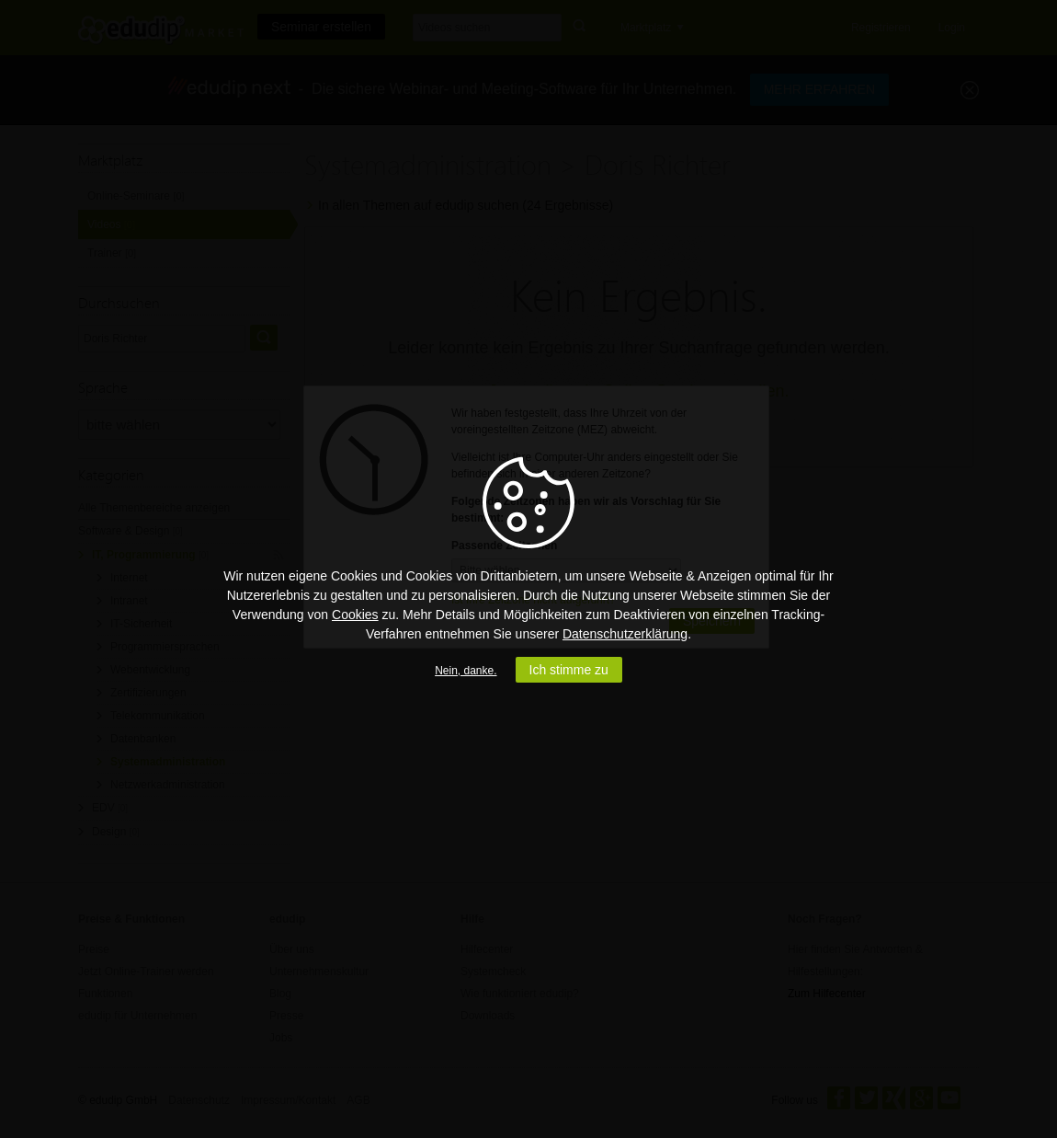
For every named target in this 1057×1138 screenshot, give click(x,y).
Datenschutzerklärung (625, 633)
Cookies (355, 614)
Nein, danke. (465, 670)
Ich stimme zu (568, 669)
